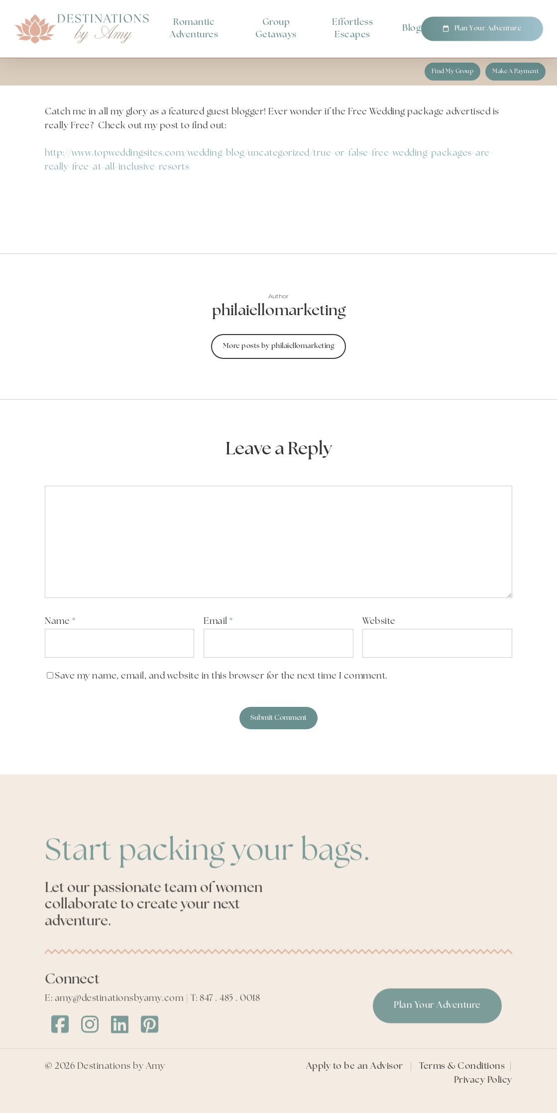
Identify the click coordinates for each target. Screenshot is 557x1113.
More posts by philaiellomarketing (278, 346)
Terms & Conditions (462, 1083)
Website (379, 621)
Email (218, 621)
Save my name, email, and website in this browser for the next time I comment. (221, 676)
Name (60, 621)
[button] (453, 72)
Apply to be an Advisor (354, 1083)
